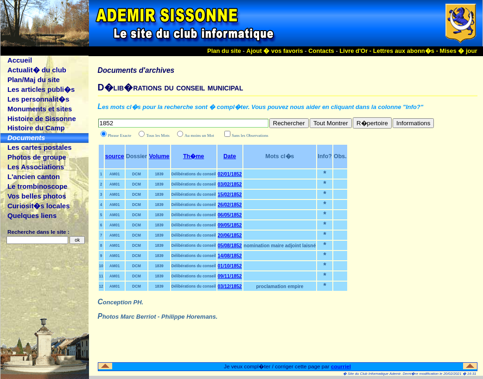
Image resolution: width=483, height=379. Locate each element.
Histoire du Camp (36, 128)
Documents (26, 137)
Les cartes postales (39, 147)
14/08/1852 (230, 255)
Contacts (321, 50)
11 (101, 276)
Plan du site (224, 50)
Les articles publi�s (41, 89)
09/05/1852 (230, 225)
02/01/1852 (230, 174)
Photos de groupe (36, 157)
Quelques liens (32, 215)
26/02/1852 (230, 204)
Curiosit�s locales (38, 206)
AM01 (114, 174)
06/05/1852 (230, 215)
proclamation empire (279, 286)
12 (101, 286)
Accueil (19, 60)
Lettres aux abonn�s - (406, 50)
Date (229, 156)
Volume (159, 156)
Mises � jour (458, 50)
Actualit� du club (36, 70)
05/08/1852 (230, 245)
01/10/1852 (230, 266)
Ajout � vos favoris (275, 50)
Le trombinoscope (37, 186)
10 (101, 265)
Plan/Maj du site (33, 80)
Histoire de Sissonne (41, 118)
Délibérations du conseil (194, 174)
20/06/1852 (230, 235)
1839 (159, 174)
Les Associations (35, 167)
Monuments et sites (39, 109)
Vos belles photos (36, 196)
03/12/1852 (230, 286)
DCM (136, 174)
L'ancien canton (33, 176)
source (114, 156)
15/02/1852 (230, 194)
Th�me (193, 156)
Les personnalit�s (38, 99)
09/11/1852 (230, 276)
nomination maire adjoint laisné (280, 245)
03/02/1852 (230, 184)
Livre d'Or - (356, 50)
